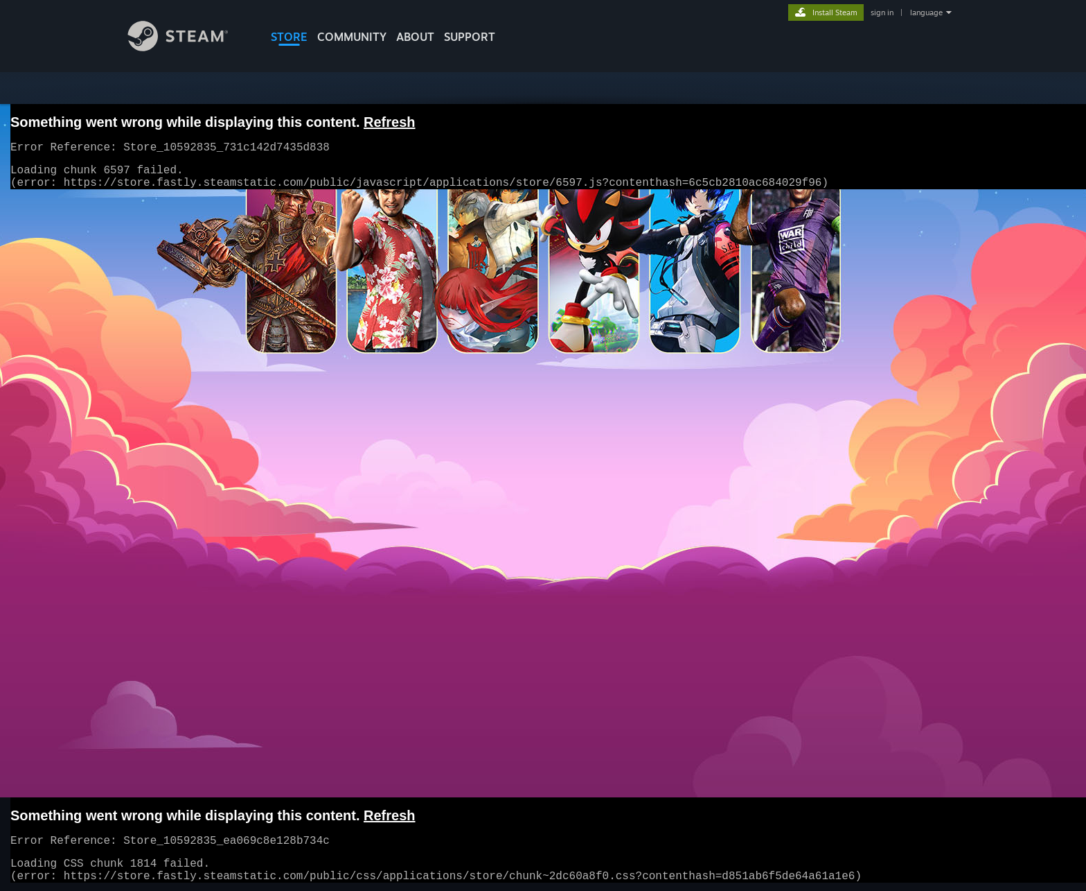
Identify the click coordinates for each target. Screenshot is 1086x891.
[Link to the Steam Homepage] (188, 47)
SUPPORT (469, 37)
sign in (882, 12)
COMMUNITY (351, 37)
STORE (289, 37)
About (415, 37)
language (926, 12)
